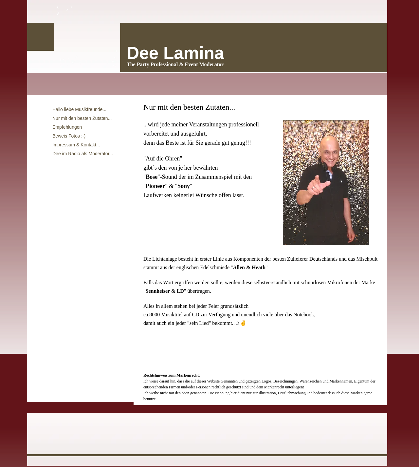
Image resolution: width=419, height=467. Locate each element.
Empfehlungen (67, 127)
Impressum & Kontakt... (76, 144)
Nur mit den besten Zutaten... (82, 118)
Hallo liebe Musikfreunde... (79, 109)
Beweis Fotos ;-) (68, 136)
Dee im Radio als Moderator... (82, 153)
